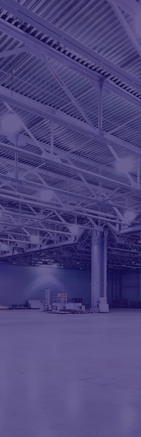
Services (87, 5)
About (71, 5)
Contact (122, 5)
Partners (105, 5)
